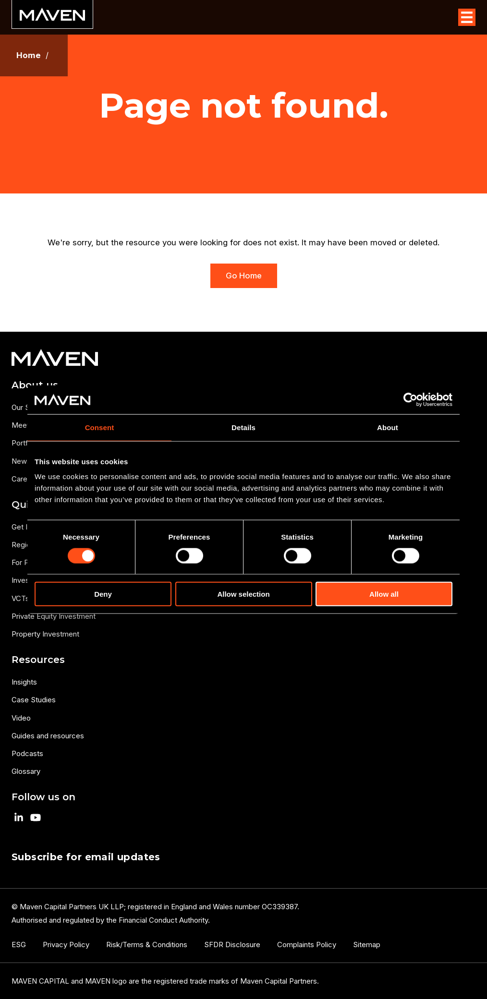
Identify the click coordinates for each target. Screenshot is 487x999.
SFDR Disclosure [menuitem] (232, 944)
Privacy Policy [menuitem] (66, 944)
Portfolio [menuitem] (26, 442)
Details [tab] (243, 427)
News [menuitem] (21, 461)
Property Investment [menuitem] (45, 633)
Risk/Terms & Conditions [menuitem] (146, 944)
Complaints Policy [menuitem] (306, 944)
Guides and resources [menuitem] (48, 735)
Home (28, 55)
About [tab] (387, 427)
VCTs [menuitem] (20, 598)
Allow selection (243, 594)
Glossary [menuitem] (26, 771)
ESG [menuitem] (19, 944)
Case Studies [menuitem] (34, 699)
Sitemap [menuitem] (366, 944)
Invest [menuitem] (22, 580)
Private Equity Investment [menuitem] (54, 616)
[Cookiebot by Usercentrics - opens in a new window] (410, 399)
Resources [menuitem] (38, 659)
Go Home (244, 275)
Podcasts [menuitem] (27, 753)
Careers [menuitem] (25, 478)
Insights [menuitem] (24, 681)
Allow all (384, 594)
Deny (103, 594)
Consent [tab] (99, 427)
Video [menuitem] (21, 717)
